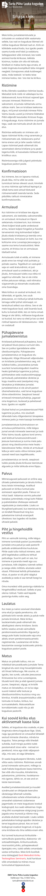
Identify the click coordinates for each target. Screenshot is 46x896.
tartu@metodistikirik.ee (23, 880)
